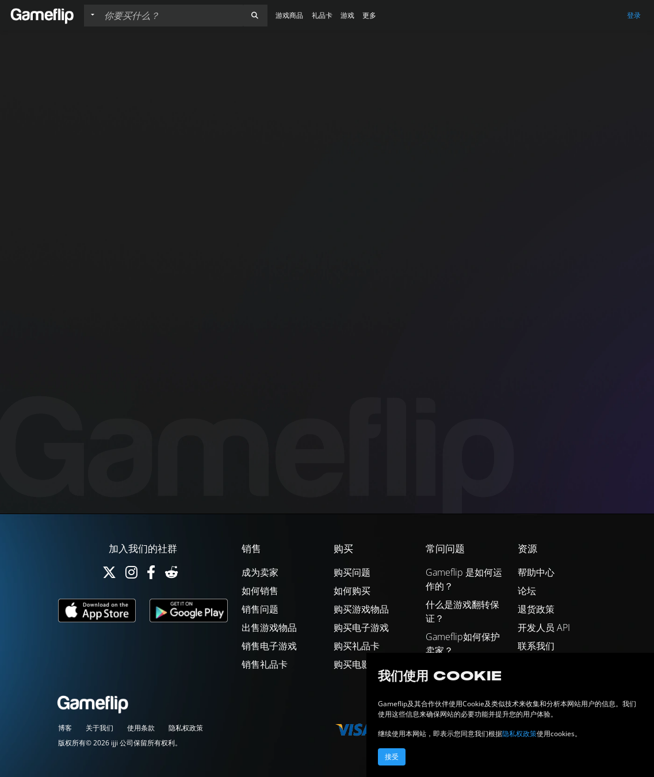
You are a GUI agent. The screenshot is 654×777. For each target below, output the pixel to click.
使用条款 (141, 728)
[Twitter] (109, 575)
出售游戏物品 (269, 627)
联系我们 (536, 646)
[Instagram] (131, 575)
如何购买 (352, 590)
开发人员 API (544, 627)
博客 (65, 728)
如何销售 (260, 590)
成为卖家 (260, 572)
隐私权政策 (186, 728)
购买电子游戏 (361, 627)
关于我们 (99, 728)
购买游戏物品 (361, 609)
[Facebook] (151, 575)
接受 (392, 756)
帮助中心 (536, 572)
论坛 (527, 590)
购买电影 (352, 664)
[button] (254, 15)
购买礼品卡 (357, 646)
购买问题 (352, 572)
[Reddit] (171, 575)
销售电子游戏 (269, 646)
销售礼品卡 (265, 664)
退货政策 (536, 609)
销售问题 (260, 609)
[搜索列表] (171, 15)
